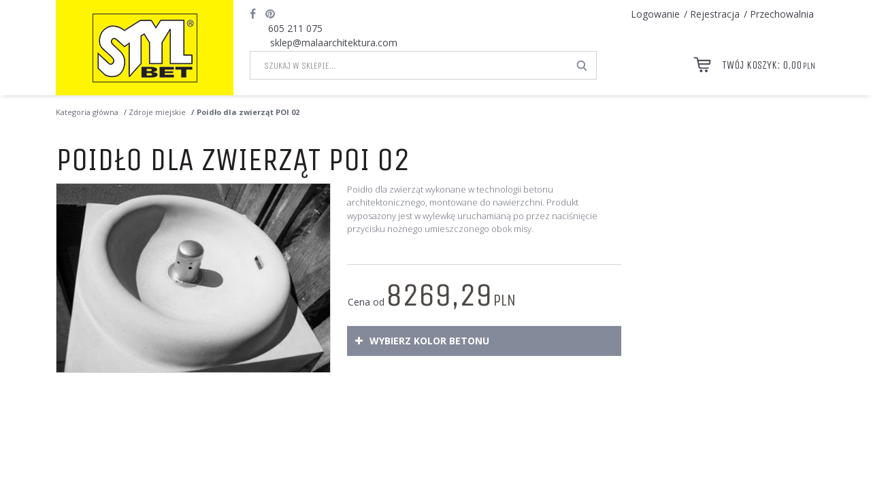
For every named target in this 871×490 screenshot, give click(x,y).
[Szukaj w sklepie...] (409, 65)
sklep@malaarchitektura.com (333, 42)
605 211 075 (295, 28)
